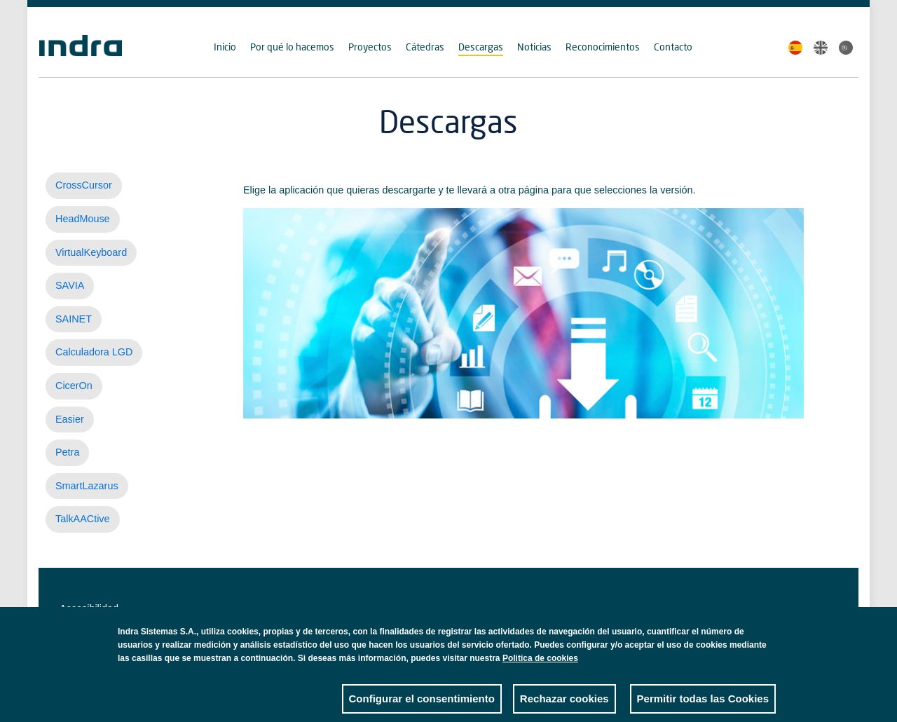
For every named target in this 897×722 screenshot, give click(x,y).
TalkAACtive (82, 518)
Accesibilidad (89, 608)
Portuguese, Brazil (845, 47)
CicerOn (74, 385)
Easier (69, 419)
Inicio (225, 47)
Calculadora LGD (93, 351)
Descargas (480, 47)
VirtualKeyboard (91, 252)
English (820, 47)
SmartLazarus (86, 485)
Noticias (534, 47)
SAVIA (69, 285)
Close (765, 644)
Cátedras (425, 47)
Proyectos (370, 47)
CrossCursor (83, 185)
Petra (67, 452)
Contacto (673, 47)
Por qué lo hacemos (292, 47)
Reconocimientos (603, 47)
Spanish (795, 47)
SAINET (73, 319)
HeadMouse (82, 218)
